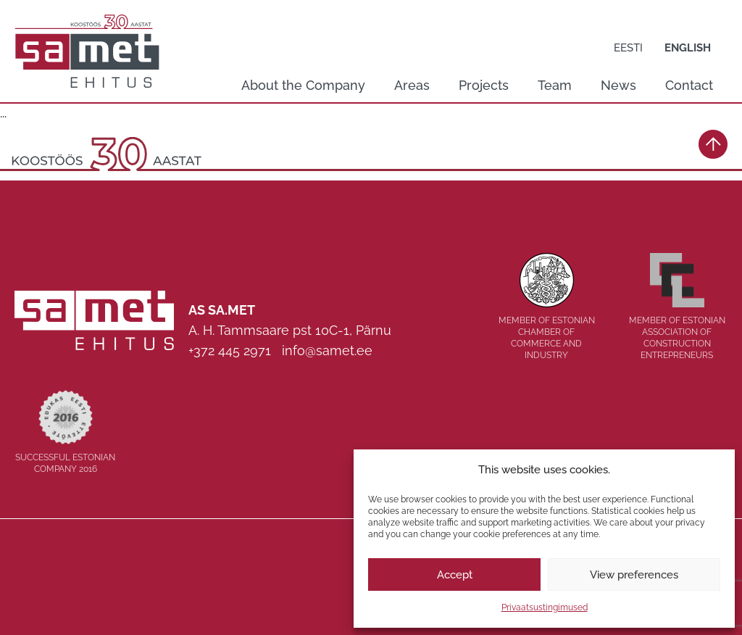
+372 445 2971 (229, 350)
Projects (484, 85)
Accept (454, 574)
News (618, 85)
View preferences (634, 574)
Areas (412, 85)
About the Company (303, 85)
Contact (689, 85)
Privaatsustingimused (544, 607)
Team (555, 85)
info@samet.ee (327, 350)
